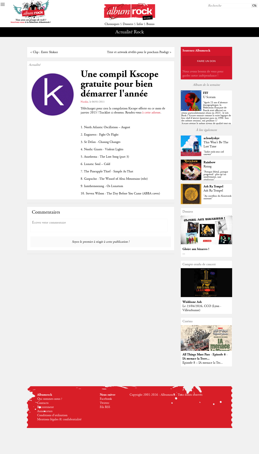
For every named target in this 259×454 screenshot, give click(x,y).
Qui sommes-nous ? (49, 399)
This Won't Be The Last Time (216, 144)
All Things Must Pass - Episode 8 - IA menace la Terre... (205, 357)
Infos (140, 24)
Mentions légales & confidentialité (59, 419)
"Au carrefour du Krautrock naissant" (217, 197)
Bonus (150, 24)
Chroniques (112, 24)
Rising (207, 166)
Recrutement (45, 407)
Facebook (106, 399)
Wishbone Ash (192, 302)
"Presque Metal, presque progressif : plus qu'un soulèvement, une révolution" (216, 175)
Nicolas (84, 102)
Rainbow (209, 162)
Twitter (104, 403)
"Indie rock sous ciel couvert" (214, 153)
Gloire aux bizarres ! (195, 249)
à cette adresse (151, 113)
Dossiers (128, 24)
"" (206, 115)
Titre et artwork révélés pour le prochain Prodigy (138, 52)
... (183, 253)
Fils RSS (105, 407)
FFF (205, 93)
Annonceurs (44, 411)
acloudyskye (211, 138)
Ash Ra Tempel (213, 186)
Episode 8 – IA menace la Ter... (202, 363)
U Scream (209, 97)
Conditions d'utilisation (52, 415)
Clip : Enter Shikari (45, 52)
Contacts (42, 403)
